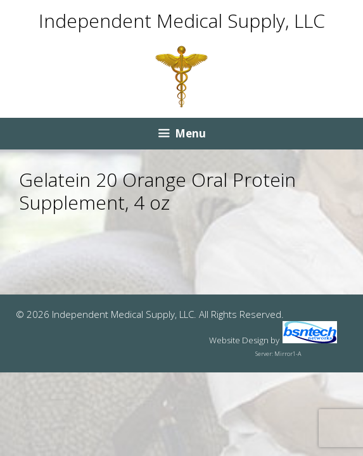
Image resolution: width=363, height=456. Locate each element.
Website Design (239, 340)
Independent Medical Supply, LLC (182, 21)
